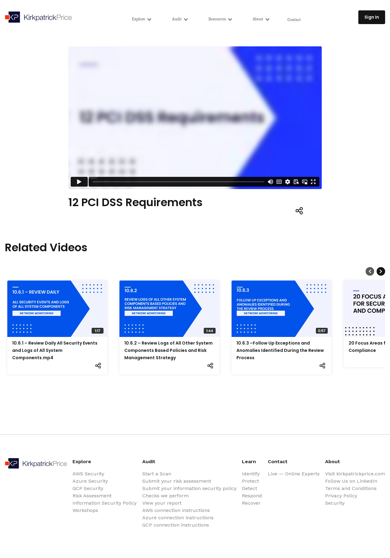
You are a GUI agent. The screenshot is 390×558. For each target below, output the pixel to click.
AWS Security (88, 474)
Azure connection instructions (178, 517)
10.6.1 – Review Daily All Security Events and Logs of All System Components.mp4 (55, 350)
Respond (252, 496)
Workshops (85, 510)
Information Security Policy (104, 503)
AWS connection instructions (176, 510)
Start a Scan (156, 474)
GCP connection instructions (175, 525)
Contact (294, 19)
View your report (162, 503)
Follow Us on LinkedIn (351, 481)
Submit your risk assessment (176, 481)
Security (335, 503)
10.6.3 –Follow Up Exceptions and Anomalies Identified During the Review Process (280, 350)
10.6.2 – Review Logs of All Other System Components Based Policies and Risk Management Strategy (168, 350)
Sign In (371, 17)
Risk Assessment (92, 496)
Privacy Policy (341, 496)
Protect (250, 481)
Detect (249, 488)
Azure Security (90, 481)
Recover (251, 503)
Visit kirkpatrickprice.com (355, 474)
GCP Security (88, 488)
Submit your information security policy (189, 488)
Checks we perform (165, 496)
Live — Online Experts (294, 474)
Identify (251, 474)
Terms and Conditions (351, 488)
